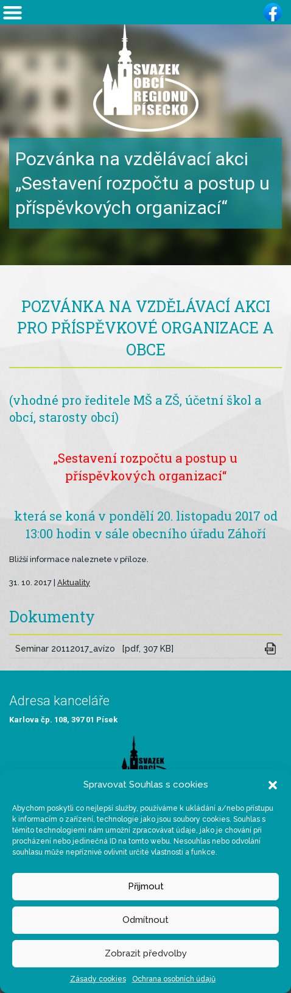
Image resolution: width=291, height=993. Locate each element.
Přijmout (146, 886)
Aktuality (73, 582)
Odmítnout (145, 919)
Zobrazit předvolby (146, 953)
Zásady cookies (98, 979)
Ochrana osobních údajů (174, 979)
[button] (273, 784)
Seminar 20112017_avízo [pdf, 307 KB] (94, 648)
